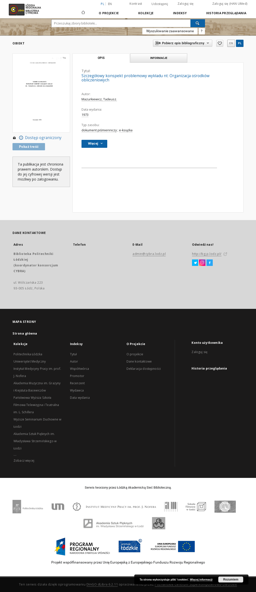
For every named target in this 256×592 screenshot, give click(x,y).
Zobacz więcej (24, 460)
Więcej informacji (201, 579)
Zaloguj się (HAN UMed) (230, 3)
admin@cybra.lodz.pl (149, 254)
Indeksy (180, 13)
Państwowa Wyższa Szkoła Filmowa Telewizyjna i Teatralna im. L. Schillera (36, 404)
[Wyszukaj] (197, 23)
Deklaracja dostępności (143, 369)
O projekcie (135, 354)
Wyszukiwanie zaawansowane (170, 31)
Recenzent (77, 383)
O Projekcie (109, 13)
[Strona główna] (83, 10)
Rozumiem (230, 579)
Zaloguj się (186, 3)
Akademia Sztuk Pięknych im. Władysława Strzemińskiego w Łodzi (35, 441)
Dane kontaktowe (139, 361)
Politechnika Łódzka (28, 354)
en (110, 3)
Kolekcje (146, 13)
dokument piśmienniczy (99, 130)
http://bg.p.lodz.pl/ (207, 254)
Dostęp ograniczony (37, 138)
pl (240, 43)
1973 (85, 115)
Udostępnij (160, 4)
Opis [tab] (101, 58)
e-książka (125, 130)
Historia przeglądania (226, 13)
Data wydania (80, 397)
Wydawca (77, 390)
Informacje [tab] (158, 58)
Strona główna (24, 333)
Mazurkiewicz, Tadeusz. (99, 99)
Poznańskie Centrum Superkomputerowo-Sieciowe (196, 584)
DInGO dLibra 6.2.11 (102, 584)
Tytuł (73, 354)
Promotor (77, 376)
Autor (74, 361)
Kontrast (136, 3)
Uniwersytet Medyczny (30, 361)
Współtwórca (79, 369)
